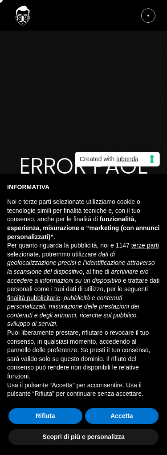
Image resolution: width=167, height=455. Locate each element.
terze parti (145, 245)
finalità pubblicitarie (33, 297)
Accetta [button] (121, 415)
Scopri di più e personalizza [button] (83, 436)
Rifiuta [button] (45, 415)
